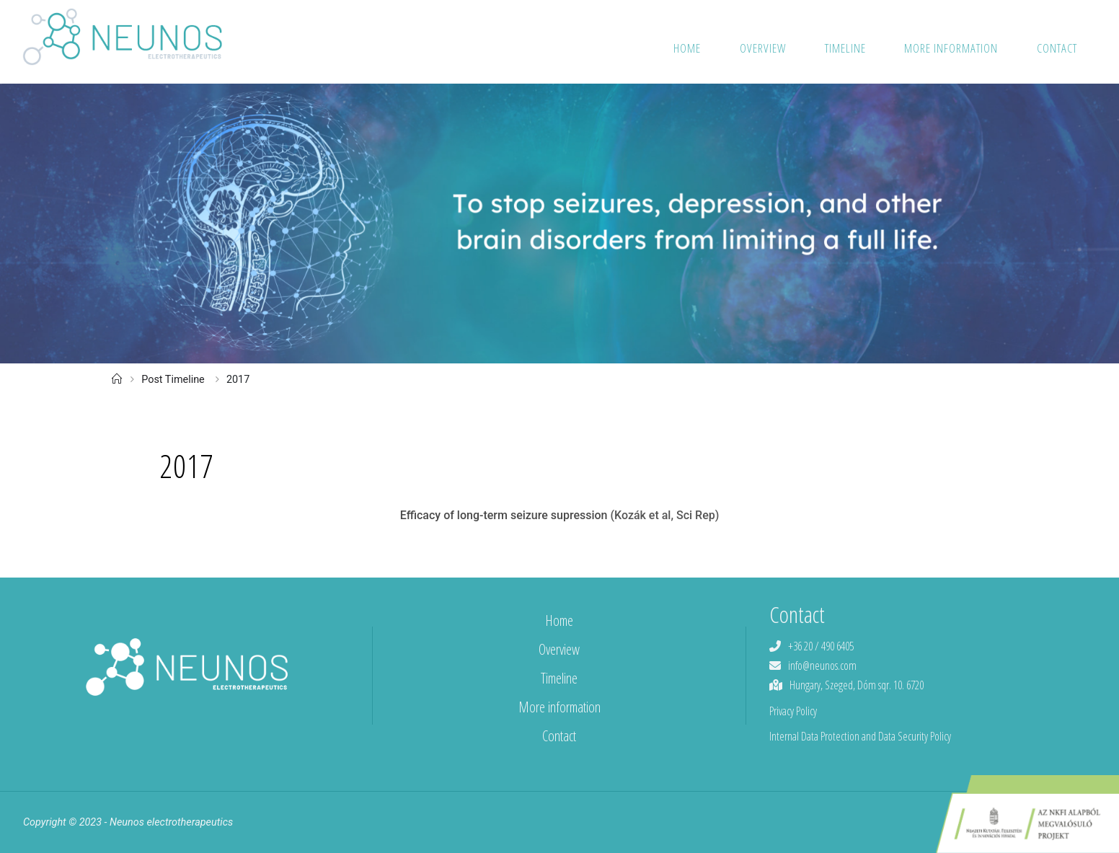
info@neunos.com (822, 665)
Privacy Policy (793, 711)
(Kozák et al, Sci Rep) (664, 515)
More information (559, 707)
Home (559, 620)
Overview (559, 649)
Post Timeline (173, 380)
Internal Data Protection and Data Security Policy (860, 736)
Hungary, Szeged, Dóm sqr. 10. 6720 (857, 685)
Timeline (559, 678)
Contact (559, 736)
